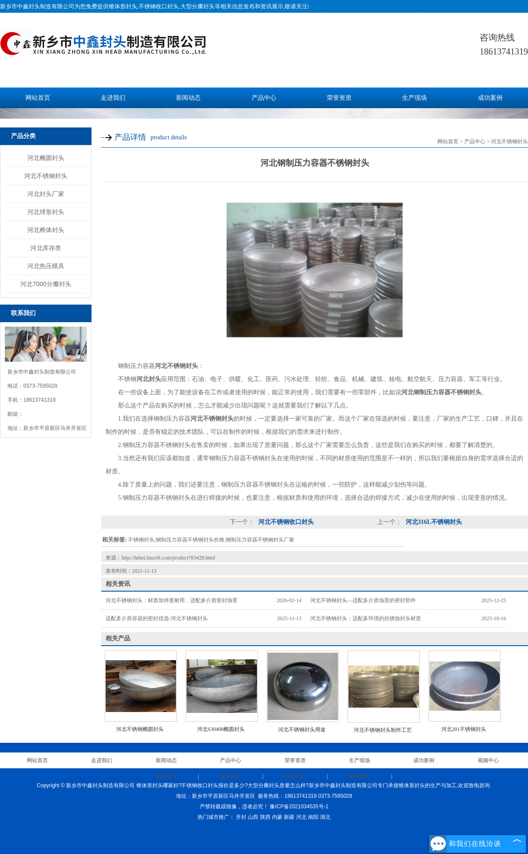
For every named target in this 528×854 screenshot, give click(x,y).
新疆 (289, 817)
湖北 (325, 817)
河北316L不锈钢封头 (433, 522)
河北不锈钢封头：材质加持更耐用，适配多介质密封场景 (172, 600)
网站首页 (38, 97)
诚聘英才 (230, 776)
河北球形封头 (45, 211)
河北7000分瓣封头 (45, 283)
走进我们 (113, 97)
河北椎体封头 (45, 229)
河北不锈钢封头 (45, 175)
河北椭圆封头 (45, 157)
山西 (253, 817)
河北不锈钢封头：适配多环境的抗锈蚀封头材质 (365, 618)
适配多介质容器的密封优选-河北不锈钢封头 (157, 618)
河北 (301, 817)
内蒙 (277, 817)
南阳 (313, 817)
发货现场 (166, 776)
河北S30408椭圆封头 (221, 729)
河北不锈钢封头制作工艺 (383, 730)
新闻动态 (188, 97)
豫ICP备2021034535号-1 (299, 806)
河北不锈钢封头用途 (302, 730)
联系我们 (295, 776)
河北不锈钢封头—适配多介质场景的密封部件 (363, 600)
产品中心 (264, 97)
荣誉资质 (339, 97)
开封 (241, 817)
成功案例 (490, 97)
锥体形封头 (123, 6)
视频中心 (488, 760)
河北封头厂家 (45, 193)
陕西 (265, 817)
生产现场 (414, 97)
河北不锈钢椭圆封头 (140, 729)
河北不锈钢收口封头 (285, 522)
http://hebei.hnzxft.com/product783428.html (168, 558)
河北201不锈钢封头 (463, 729)
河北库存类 (45, 247)
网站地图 (359, 776)
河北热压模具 (45, 265)
